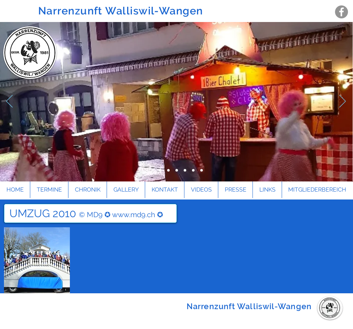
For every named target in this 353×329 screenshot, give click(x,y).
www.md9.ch (133, 214)
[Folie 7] (201, 170)
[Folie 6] (193, 170)
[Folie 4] (160, 170)
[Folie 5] (185, 170)
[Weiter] (342, 102)
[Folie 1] (168, 170)
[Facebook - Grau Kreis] (341, 11)
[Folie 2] (176, 170)
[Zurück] (9, 102)
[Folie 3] (151, 170)
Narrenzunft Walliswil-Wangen (122, 11)
